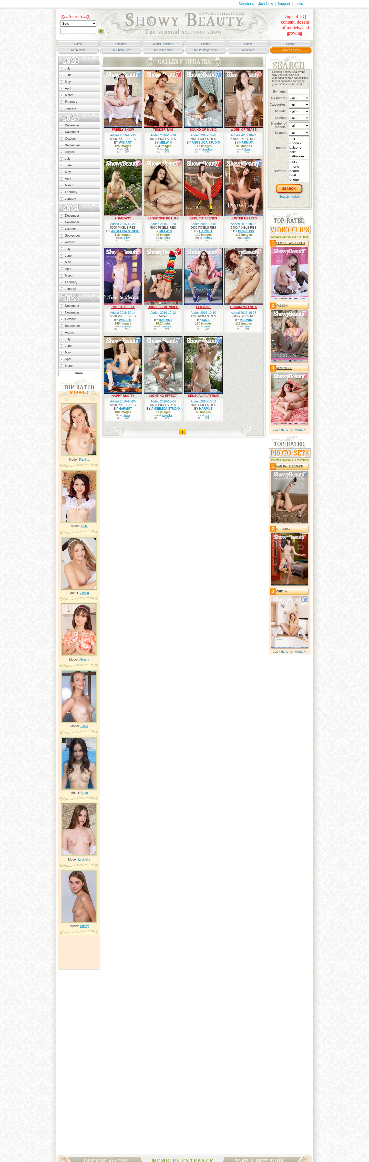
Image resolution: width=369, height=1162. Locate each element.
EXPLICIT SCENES (203, 218)
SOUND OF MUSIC (203, 130)
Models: (280, 111)
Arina (167, 238)
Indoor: (281, 148)
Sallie (84, 726)
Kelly (207, 326)
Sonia (247, 149)
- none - (299, 143)
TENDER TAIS (163, 130)
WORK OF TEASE (244, 130)
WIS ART (125, 142)
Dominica (167, 326)
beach (299, 171)
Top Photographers (206, 50)
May (68, 82)
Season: (281, 133)
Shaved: (281, 118)
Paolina (84, 459)
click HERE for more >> (289, 429)
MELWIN (165, 142)
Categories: (278, 104)
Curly (247, 238)
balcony (299, 148)
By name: (280, 91)
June (68, 75)
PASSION (282, 305)
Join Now (265, 4)
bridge (299, 180)
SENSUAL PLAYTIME (203, 396)
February (71, 102)
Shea (84, 793)
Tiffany (84, 926)
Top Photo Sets (120, 50)
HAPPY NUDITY (122, 396)
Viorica (84, 593)
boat (299, 175)
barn (299, 152)
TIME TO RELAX (123, 307)
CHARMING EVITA (243, 307)
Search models (289, 196)
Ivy (207, 415)
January (70, 108)
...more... (79, 373)
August (70, 152)
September (72, 145)
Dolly (127, 238)
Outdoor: (279, 171)
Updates (120, 43)
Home (78, 43)
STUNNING (283, 529)
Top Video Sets (163, 50)
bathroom (299, 156)
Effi (127, 149)
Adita (84, 526)
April (68, 88)
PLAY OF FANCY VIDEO (290, 243)
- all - (299, 139)
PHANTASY (123, 218)
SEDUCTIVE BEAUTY (163, 218)
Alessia (84, 659)
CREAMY (282, 591)
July (67, 68)
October (70, 138)
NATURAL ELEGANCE (289, 466)
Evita (247, 326)
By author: (279, 98)
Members (246, 4)
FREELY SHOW (123, 130)
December (72, 125)
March (69, 95)
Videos (248, 43)
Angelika (207, 149)
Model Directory (163, 43)
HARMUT (246, 142)
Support (284, 4)
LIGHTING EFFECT (163, 396)
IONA (206, 320)
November (72, 132)
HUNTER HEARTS (243, 218)
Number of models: (279, 125)
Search (75, 16)
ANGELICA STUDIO (206, 142)
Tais (167, 149)
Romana (207, 238)
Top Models (78, 50)
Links (298, 4)
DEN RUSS (246, 231)
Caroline (126, 326)
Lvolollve (84, 859)
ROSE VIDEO (284, 368)
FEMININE (203, 307)
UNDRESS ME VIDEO (163, 307)
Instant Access (291, 50)
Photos (205, 43)
